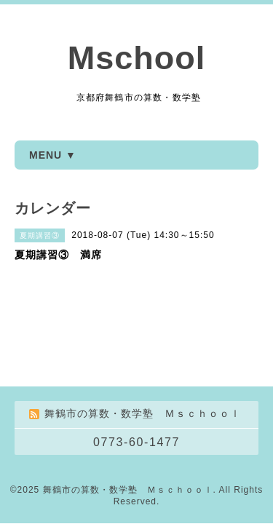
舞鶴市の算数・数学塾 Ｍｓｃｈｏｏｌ (128, 490)
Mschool (137, 57)
